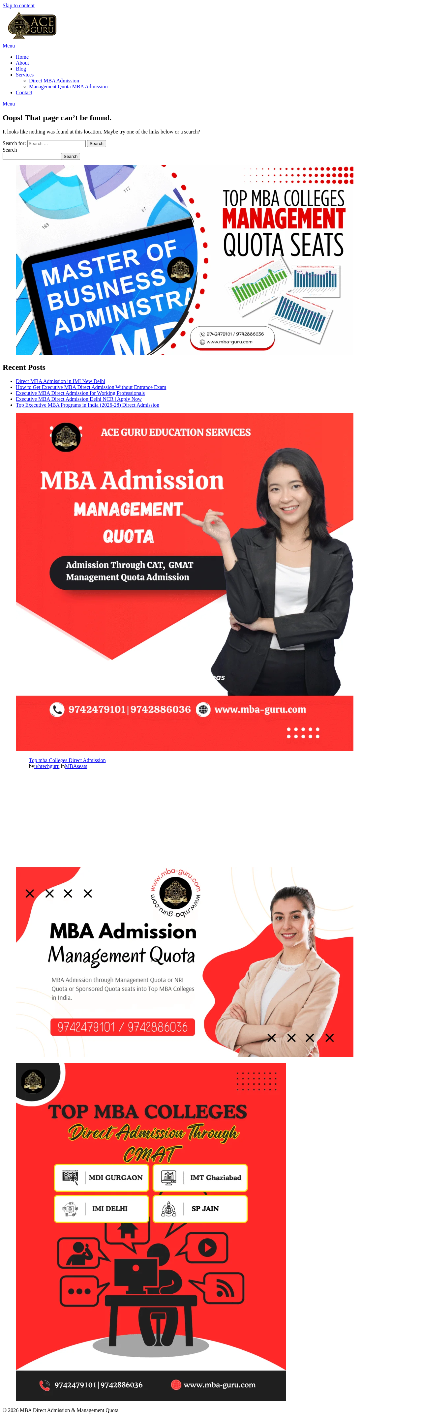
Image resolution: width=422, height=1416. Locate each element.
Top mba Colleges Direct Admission (67, 760)
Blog (21, 69)
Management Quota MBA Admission (68, 86)
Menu (9, 45)
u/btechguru (46, 766)
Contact (24, 92)
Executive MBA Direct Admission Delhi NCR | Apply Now (79, 399)
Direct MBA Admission (54, 80)
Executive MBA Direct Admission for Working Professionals (80, 393)
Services (25, 74)
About (22, 63)
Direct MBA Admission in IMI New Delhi (60, 381)
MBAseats (76, 766)
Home (22, 57)
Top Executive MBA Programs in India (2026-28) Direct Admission (87, 405)
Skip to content (19, 5)
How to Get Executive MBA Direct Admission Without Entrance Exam (91, 387)
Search (10, 150)
